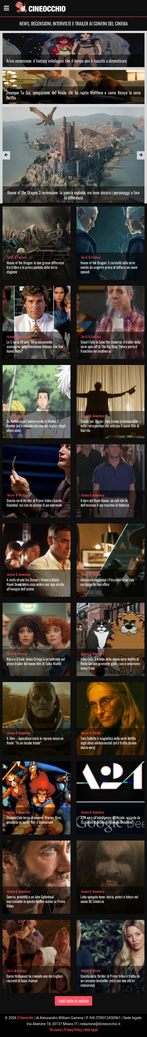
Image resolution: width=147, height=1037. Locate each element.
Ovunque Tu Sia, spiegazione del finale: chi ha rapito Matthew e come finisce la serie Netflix (73, 95)
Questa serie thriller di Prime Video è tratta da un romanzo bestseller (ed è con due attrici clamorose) (110, 980)
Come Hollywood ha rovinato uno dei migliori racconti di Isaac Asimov (35, 978)
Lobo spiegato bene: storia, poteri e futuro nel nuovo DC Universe (109, 899)
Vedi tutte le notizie (73, 1001)
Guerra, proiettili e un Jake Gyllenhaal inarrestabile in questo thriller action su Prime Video (36, 901)
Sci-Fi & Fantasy (17, 257)
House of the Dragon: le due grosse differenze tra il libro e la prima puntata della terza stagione (35, 267)
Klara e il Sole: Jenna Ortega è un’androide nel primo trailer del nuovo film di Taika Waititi (36, 661)
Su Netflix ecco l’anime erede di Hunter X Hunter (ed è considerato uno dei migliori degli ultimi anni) (36, 426)
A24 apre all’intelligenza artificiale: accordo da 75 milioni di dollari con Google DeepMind (110, 820)
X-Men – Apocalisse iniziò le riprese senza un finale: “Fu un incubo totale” (35, 740)
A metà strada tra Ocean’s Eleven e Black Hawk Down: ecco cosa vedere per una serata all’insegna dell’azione (35, 584)
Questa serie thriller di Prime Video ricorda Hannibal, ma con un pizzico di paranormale (34, 503)
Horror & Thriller (17, 495)
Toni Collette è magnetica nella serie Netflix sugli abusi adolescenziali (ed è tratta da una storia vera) (108, 743)
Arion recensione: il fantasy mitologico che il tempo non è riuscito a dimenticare (66, 61)
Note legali (91, 1029)
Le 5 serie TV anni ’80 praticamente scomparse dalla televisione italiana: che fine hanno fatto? (35, 346)
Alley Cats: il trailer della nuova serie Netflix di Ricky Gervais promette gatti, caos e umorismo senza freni (110, 663)
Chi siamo (55, 1029)
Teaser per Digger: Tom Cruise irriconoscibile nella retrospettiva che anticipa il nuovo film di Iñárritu (110, 426)
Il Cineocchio (25, 1017)
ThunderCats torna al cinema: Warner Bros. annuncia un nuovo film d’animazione (34, 820)
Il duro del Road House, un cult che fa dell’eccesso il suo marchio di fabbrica (105, 503)
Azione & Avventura (18, 336)
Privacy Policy (73, 1029)
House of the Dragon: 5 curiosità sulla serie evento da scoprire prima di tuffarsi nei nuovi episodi (109, 267)
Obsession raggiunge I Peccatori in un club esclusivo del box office (107, 582)
